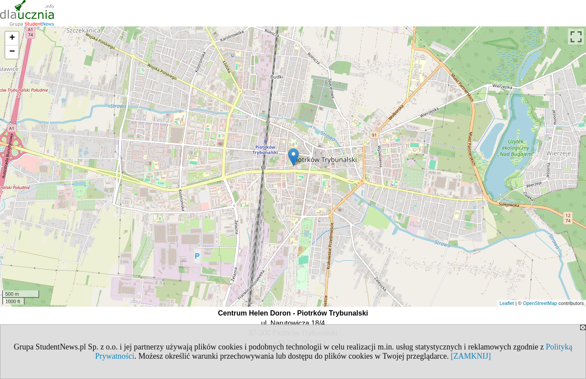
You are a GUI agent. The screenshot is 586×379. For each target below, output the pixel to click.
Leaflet (507, 303)
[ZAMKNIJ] (471, 356)
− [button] (12, 52)
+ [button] (12, 38)
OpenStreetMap (540, 303)
